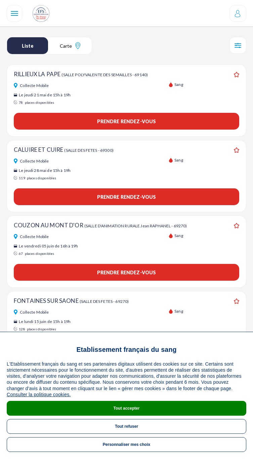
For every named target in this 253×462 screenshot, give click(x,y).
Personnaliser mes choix (126, 444)
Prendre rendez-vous (126, 121)
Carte (70, 45)
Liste (28, 46)
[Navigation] (14, 13)
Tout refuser (126, 426)
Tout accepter (127, 408)
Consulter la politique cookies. (39, 394)
